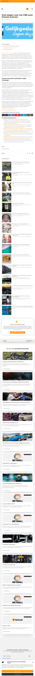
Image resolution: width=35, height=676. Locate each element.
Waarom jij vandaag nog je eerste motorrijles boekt (20, 164)
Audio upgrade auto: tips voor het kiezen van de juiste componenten (17, 404)
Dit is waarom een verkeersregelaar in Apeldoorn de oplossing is (16, 384)
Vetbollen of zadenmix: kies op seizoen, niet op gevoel (21, 195)
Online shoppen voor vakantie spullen (13, 127)
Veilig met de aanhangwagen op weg (10, 424)
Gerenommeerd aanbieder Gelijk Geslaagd (11, 48)
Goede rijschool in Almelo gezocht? (10, 465)
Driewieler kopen (8, 138)
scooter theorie (25, 100)
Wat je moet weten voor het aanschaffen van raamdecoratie (18, 131)
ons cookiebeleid (17, 667)
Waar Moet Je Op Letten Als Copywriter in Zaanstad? (21, 246)
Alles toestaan (17, 671)
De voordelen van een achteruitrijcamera (11, 526)
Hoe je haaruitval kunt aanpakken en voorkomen (20, 215)
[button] (32, 662)
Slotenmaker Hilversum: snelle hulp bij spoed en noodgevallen (22, 308)
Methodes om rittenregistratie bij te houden (12, 607)
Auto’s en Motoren (6, 21)
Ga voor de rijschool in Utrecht (9, 506)
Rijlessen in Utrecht (6, 627)
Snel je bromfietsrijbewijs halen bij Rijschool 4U (12, 485)
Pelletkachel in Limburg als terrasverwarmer (14, 141)
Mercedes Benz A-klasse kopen (9, 546)
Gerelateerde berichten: (7, 51)
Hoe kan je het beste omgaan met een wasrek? (15, 121)
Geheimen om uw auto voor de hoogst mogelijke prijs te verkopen (16, 445)
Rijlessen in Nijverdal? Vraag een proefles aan (12, 587)
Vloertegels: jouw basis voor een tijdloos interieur (20, 226)
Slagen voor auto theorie (7, 55)
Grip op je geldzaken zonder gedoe (18, 205)
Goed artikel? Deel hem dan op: (9, 49)
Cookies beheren (17, 674)
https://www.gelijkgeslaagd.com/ (9, 112)
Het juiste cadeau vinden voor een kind (13, 135)
